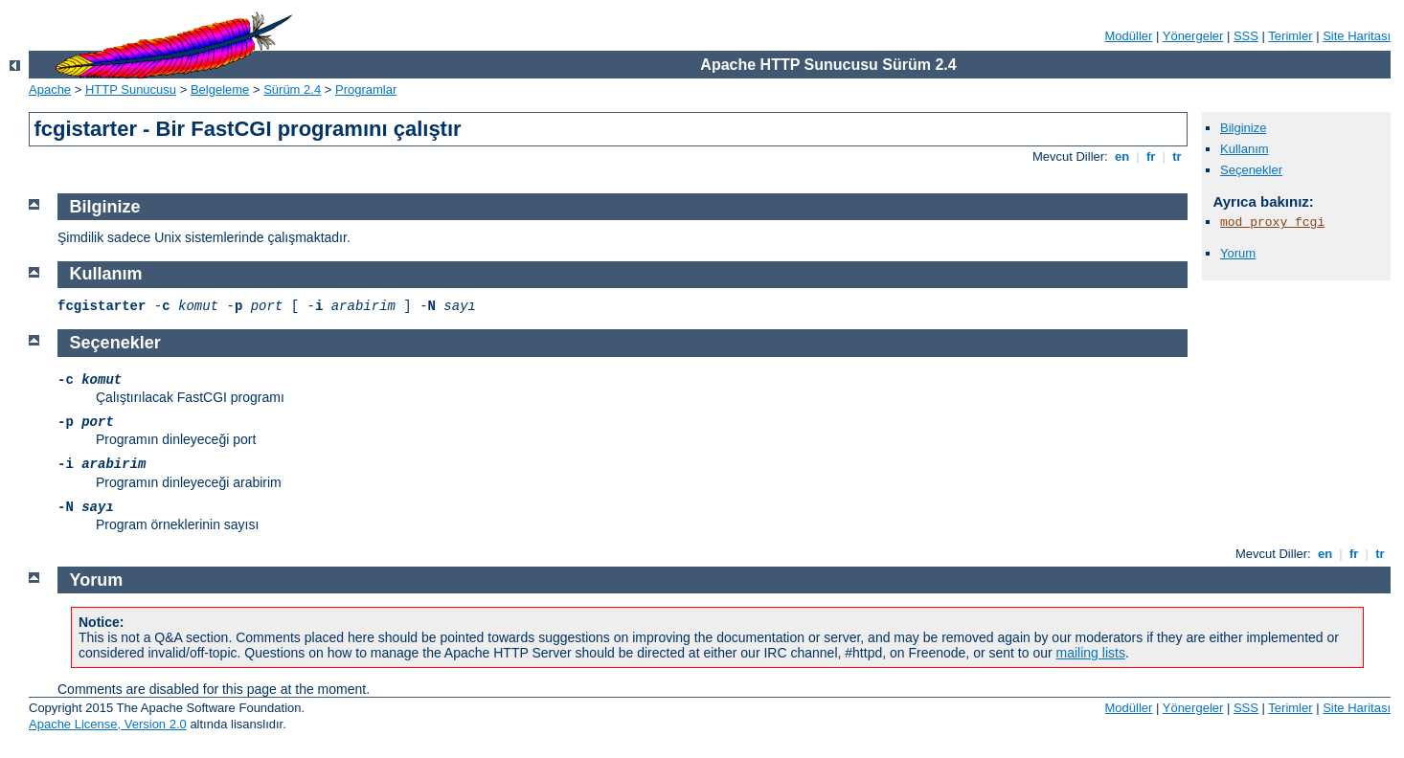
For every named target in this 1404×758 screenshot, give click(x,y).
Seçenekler (1251, 170)
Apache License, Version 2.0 (108, 724)
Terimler (1290, 36)
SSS (1246, 36)
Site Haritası (1357, 36)
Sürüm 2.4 (292, 89)
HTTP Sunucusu (130, 89)
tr (1177, 156)
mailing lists (1090, 652)
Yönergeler (1193, 36)
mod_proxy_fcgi (1272, 222)
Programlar (365, 89)
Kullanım (1244, 149)
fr (1151, 156)
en (1121, 156)
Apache (50, 89)
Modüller (1129, 36)
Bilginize (1243, 128)
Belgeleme (220, 89)
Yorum (1238, 253)
